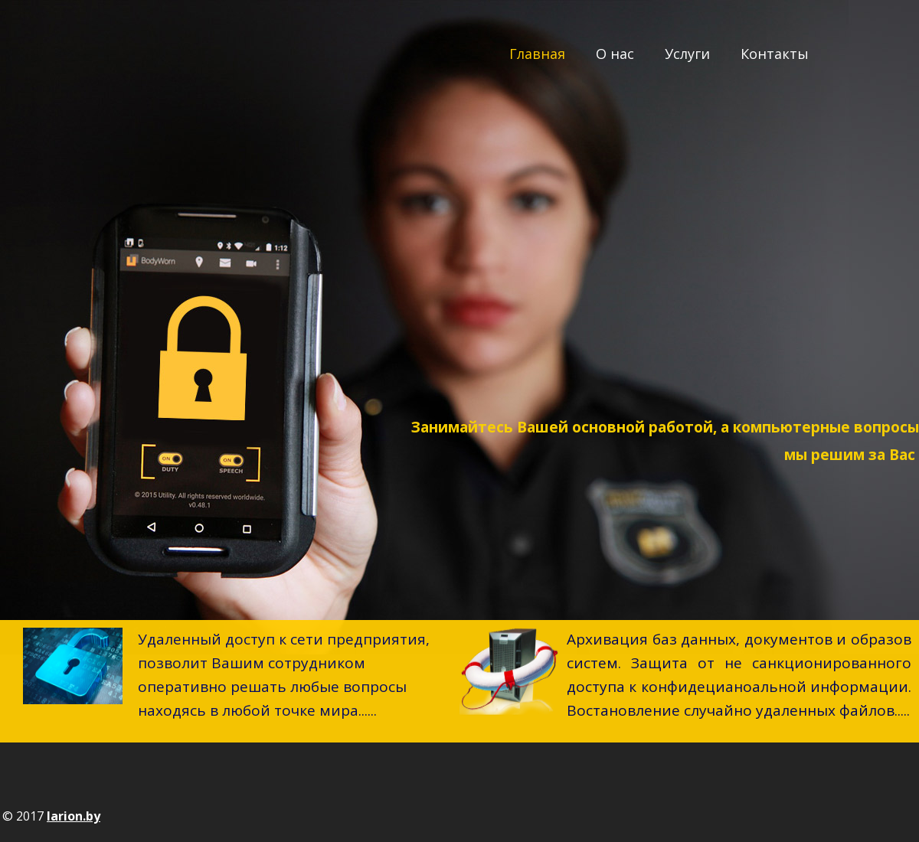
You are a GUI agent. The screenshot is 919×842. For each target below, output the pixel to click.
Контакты (775, 53)
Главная (537, 53)
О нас (615, 53)
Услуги (687, 53)
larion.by (73, 816)
